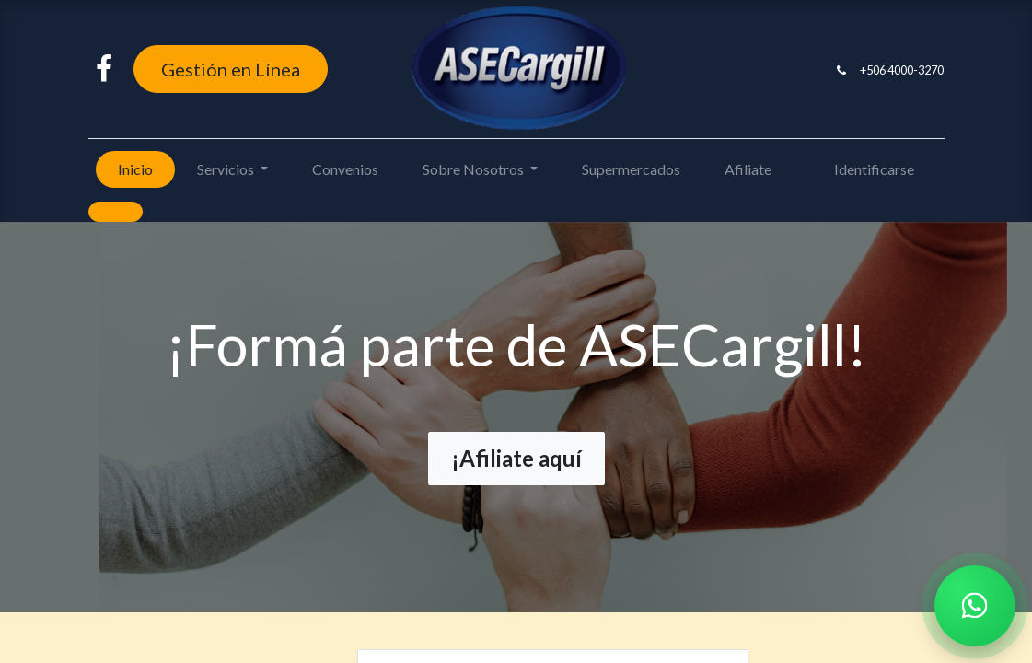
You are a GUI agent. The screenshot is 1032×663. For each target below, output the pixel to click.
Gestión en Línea (230, 69)
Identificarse (874, 169)
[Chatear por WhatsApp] (974, 605)
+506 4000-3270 (902, 70)
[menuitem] (135, 169)
